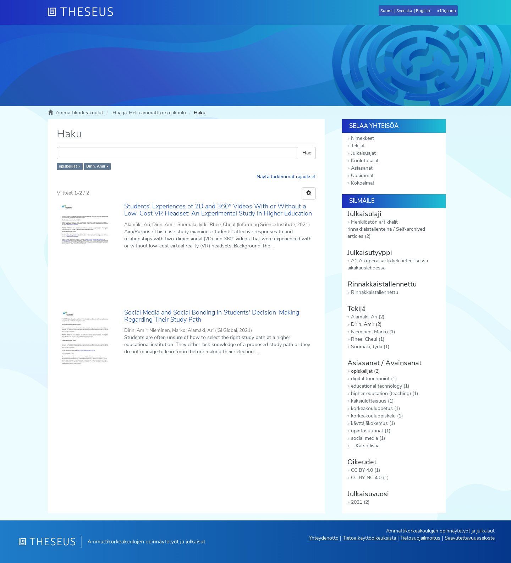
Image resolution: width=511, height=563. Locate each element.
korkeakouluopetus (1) (375, 408)
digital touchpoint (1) (374, 378)
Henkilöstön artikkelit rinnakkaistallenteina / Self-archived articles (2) (386, 229)
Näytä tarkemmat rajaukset (286, 176)
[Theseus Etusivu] (83, 12)
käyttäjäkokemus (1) (373, 423)
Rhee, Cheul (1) (367, 339)
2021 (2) (360, 502)
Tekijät (358, 145)
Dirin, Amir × (97, 166)
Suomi (386, 10)
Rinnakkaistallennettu (374, 292)
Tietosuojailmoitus (420, 538)
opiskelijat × (69, 166)
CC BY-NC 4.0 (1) (370, 477)
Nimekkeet (362, 138)
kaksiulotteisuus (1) (372, 401)
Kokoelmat (362, 183)
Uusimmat (362, 175)
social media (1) (368, 438)
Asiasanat (362, 168)
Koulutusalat (365, 160)
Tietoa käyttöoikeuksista (369, 538)
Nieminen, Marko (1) (373, 331)
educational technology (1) (380, 386)
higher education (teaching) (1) (384, 393)
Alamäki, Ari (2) (367, 316)
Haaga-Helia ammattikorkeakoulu (149, 112)
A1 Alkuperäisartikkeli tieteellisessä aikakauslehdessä (387, 264)
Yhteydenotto (324, 538)
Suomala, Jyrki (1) (370, 346)
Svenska (404, 10)
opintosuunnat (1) (370, 430)
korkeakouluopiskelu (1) (377, 415)
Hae (306, 152)
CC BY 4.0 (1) (365, 470)
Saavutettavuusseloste (470, 538)
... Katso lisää (365, 445)
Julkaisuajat (363, 153)
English (423, 10)
